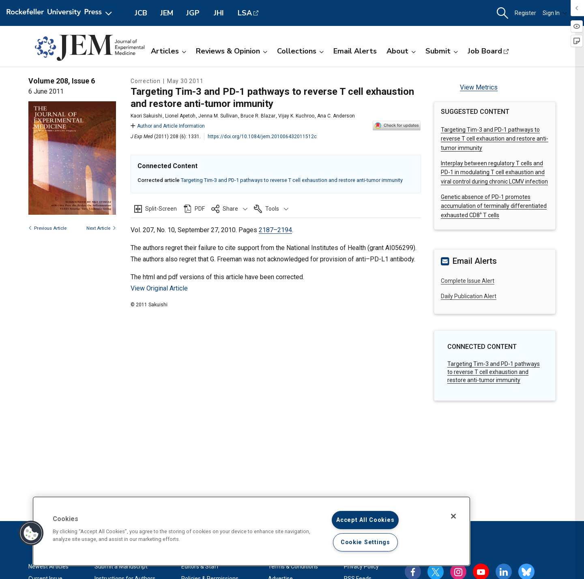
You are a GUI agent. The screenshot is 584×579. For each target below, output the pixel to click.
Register (525, 13)
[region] (251, 531)
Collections (300, 51)
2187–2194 (275, 230)
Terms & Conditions (293, 566)
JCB (141, 13)
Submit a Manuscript (121, 566)
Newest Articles (48, 566)
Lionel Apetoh (180, 116)
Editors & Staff (200, 566)
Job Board (485, 51)
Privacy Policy (361, 566)
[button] (502, 13)
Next (101, 228)
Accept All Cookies (365, 520)
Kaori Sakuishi (146, 116)
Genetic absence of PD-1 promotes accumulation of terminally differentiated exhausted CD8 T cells (494, 206)
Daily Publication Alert (468, 296)
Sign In (555, 13)
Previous (47, 228)
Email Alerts (355, 51)
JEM (166, 13)
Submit (441, 51)
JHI (219, 13)
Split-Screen (161, 208)
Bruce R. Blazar (257, 116)
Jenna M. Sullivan (218, 116)
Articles (168, 51)
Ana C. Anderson (336, 116)
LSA (245, 13)
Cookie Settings (365, 542)
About (401, 51)
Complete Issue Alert (467, 281)
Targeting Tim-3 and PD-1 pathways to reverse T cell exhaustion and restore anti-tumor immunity (292, 180)
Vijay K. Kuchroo (296, 116)
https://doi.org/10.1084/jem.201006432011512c (262, 136)
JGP (193, 13)
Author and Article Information (168, 126)
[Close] (453, 516)
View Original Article (159, 288)
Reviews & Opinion (231, 51)
